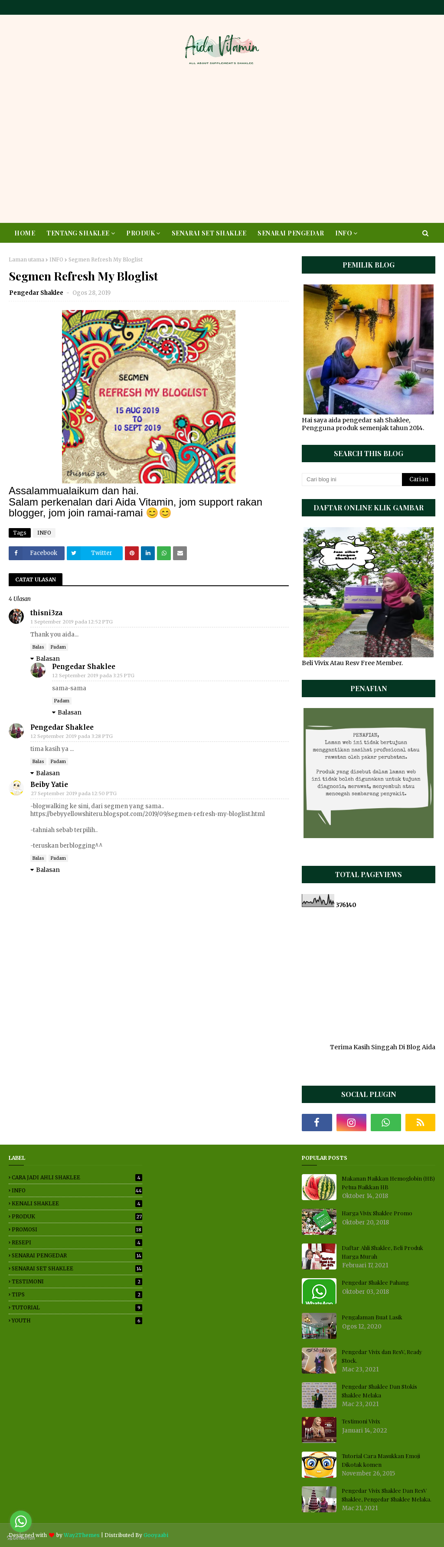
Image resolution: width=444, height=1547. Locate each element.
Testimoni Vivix (361, 1421)
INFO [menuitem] (343, 233)
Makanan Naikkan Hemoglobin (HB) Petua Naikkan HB (388, 1183)
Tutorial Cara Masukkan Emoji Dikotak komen (381, 1460)
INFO (56, 259)
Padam (58, 647)
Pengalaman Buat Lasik (372, 1317)
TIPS (77, 1294)
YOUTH (77, 1320)
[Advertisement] (222, 147)
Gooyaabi (156, 1535)
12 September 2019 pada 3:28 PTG (72, 736)
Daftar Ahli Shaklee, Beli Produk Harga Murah (382, 1252)
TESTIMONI (77, 1281)
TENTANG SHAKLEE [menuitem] (78, 233)
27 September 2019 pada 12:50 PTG (74, 793)
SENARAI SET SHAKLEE (77, 1268)
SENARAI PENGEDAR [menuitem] (291, 233)
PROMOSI (77, 1229)
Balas (38, 647)
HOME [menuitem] (24, 233)
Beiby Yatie (49, 784)
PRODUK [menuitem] (140, 233)
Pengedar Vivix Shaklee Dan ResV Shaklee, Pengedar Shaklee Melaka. (386, 1495)
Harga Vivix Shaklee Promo (377, 1213)
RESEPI (77, 1242)
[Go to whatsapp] (21, 1521)
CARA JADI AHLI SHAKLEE (77, 1177)
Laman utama (26, 259)
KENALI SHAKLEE (77, 1203)
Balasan (48, 659)
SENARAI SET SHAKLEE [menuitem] (209, 233)
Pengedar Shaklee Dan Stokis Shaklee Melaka (379, 1391)
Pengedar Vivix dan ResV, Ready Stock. (382, 1356)
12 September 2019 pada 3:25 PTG (93, 675)
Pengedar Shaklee (37, 293)
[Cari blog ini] (352, 479)
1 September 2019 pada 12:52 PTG (72, 622)
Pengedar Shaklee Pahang (375, 1282)
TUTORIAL (77, 1307)
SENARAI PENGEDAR (77, 1255)
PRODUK (77, 1216)
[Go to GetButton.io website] (21, 1538)
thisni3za (46, 613)
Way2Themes (82, 1535)
